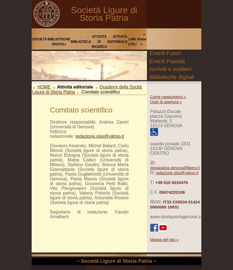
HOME (44, 87)
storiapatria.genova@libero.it (175, 168)
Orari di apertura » (166, 102)
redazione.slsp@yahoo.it (99, 136)
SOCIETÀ (39, 39)
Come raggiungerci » (168, 97)
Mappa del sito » (164, 239)
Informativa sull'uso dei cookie (116, 267)
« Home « (141, 39)
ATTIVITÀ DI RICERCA (99, 42)
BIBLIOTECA (81, 42)
